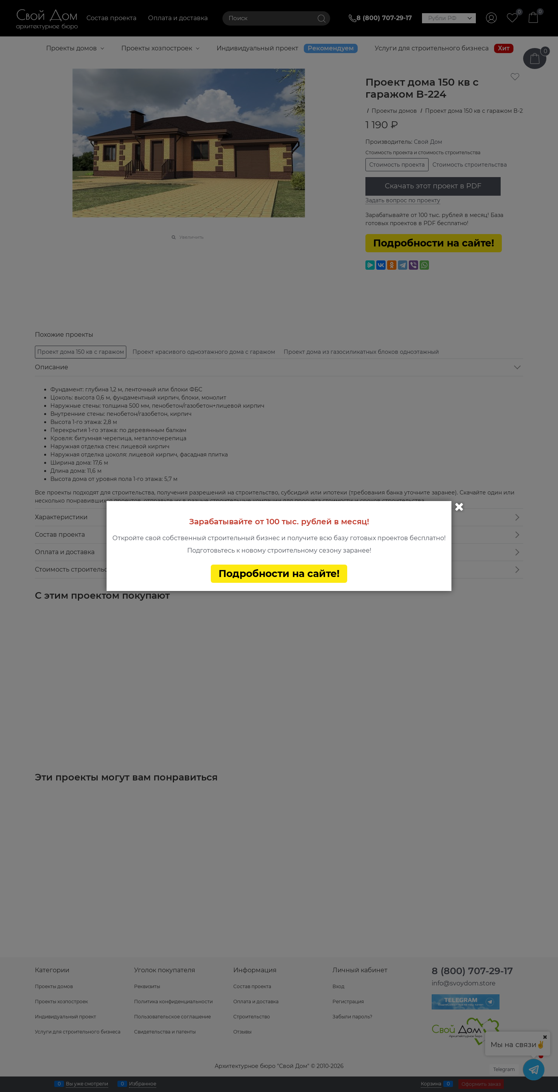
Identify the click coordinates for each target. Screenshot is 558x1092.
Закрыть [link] (459, 507)
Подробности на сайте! (279, 573)
